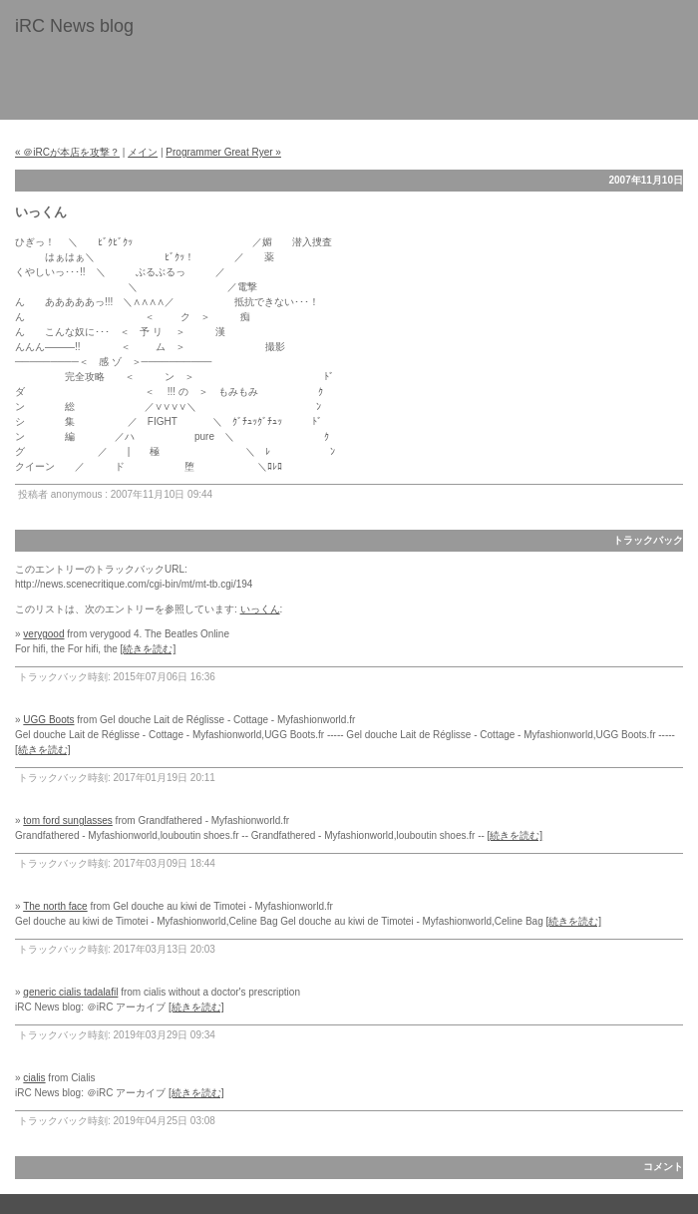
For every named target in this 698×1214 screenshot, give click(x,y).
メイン (143, 152)
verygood (43, 633)
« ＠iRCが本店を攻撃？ (67, 152)
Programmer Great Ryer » (223, 152)
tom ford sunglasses (68, 820)
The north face (55, 906)
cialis (34, 1077)
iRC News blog (74, 26)
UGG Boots (48, 719)
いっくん (260, 609)
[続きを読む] (148, 648)
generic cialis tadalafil (70, 992)
